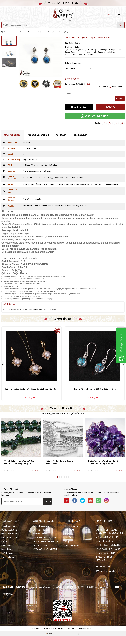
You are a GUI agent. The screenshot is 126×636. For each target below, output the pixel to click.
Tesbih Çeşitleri (8, 525)
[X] (84, 501)
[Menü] (5, 14)
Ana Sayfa (69, 529)
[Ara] (120, 25)
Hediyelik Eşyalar (9, 533)
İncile (35, 471)
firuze (18, 239)
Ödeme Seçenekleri (38, 134)
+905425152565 (106, 570)
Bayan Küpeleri (28, 32)
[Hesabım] (109, 14)
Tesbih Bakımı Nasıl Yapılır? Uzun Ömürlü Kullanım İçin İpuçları (19, 462)
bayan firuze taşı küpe (47, 309)
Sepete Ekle (78, 107)
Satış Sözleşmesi (40, 533)
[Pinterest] (67, 501)
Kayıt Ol (48, 501)
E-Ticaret (54, 633)
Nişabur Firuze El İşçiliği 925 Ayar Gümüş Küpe (94, 389)
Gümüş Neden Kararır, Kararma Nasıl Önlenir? (60, 462)
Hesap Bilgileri (71, 525)
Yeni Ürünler (70, 537)
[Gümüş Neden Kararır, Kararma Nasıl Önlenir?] (63, 437)
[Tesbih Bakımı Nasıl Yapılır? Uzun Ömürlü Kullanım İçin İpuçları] (21, 437)
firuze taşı (7, 309)
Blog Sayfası (70, 541)
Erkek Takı (6, 545)
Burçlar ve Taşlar (9, 537)
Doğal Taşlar (7, 552)
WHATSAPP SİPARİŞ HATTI (94, 116)
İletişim (68, 533)
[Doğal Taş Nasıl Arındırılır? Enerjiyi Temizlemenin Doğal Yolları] (105, 437)
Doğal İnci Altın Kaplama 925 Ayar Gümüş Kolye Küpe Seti (31, 389)
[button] (57, 477)
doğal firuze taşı (31, 309)
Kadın (17, 32)
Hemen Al (110, 107)
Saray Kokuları (8, 556)
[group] (40, 57)
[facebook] (76, 501)
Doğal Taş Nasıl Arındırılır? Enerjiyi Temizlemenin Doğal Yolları (104, 462)
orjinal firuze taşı (18, 309)
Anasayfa (6, 32)
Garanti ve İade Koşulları (44, 537)
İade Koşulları (80, 134)
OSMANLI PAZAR (86, 184)
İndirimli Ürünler (72, 545)
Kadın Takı (6, 541)
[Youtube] (93, 501)
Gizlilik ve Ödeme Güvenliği (45, 541)
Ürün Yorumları (40, 545)
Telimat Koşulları (41, 525)
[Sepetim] (118, 14)
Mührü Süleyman (9, 529)
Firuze (23, 273)
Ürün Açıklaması (12, 134)
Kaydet (119, 98)
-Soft (48, 633)
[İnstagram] (110, 501)
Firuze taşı (7, 211)
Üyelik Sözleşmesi (41, 529)
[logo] (63, 14)
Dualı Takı (6, 549)
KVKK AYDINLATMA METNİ (45, 549)
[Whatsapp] (101, 501)
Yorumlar (61, 134)
